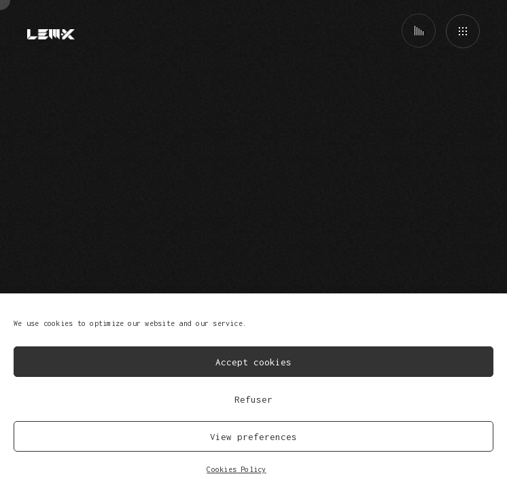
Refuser (253, 399)
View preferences (253, 436)
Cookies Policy (236, 469)
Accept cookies (253, 362)
